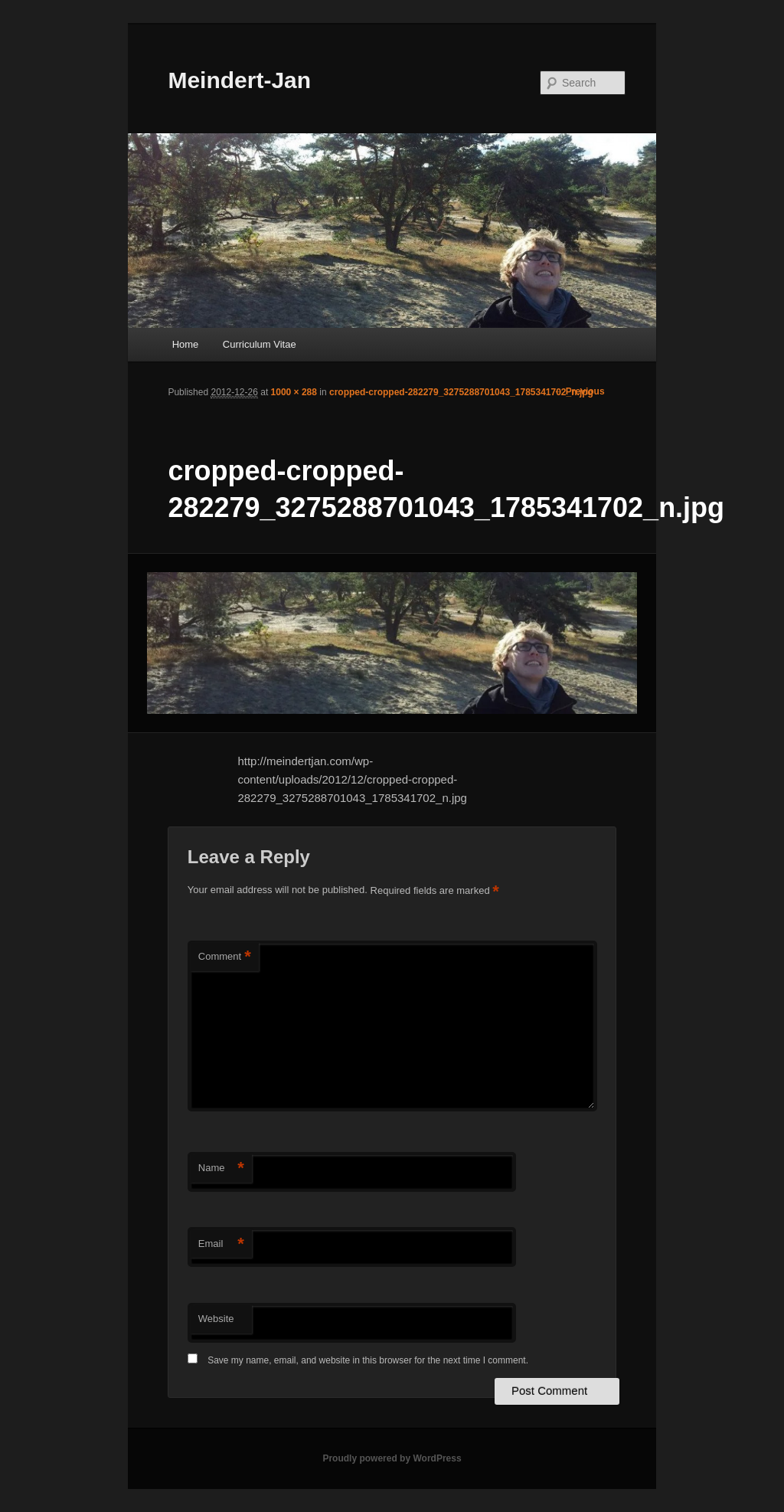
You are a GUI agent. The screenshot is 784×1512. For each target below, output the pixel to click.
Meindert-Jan (239, 80)
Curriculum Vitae (259, 344)
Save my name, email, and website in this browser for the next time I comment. (367, 1360)
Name (221, 1168)
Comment (224, 957)
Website (216, 1318)
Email (221, 1244)
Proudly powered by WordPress (391, 1458)
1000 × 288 (294, 392)
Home (185, 344)
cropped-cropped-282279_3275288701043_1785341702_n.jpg (461, 392)
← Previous (579, 391)
